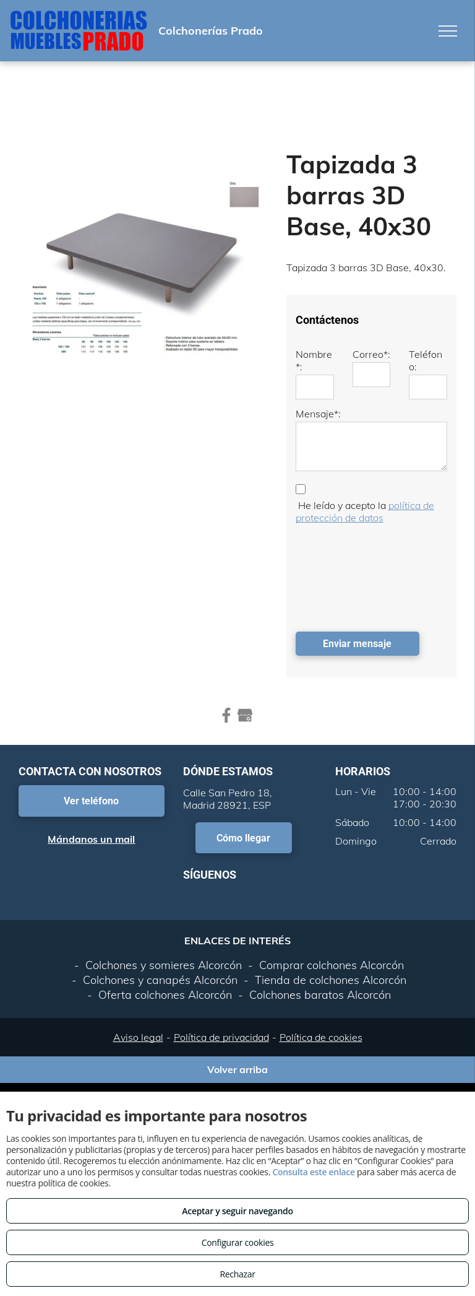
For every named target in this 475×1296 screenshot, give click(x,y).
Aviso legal (138, 1037)
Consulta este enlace (313, 1172)
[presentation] (346, 574)
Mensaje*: (318, 413)
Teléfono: (425, 360)
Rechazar (237, 1274)
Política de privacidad (221, 1037)
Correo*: (371, 354)
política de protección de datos (365, 511)
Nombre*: (314, 360)
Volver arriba (237, 1069)
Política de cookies (321, 1037)
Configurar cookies (238, 1242)
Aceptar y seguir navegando (237, 1211)
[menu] (448, 31)
